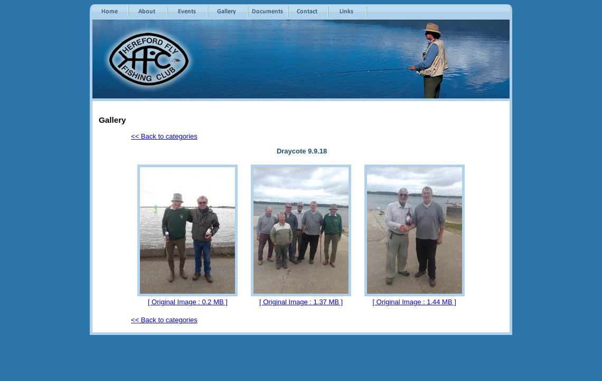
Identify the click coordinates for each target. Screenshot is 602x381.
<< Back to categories (164, 136)
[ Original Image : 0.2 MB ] (188, 302)
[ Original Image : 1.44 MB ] (414, 302)
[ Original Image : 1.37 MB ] (301, 302)
